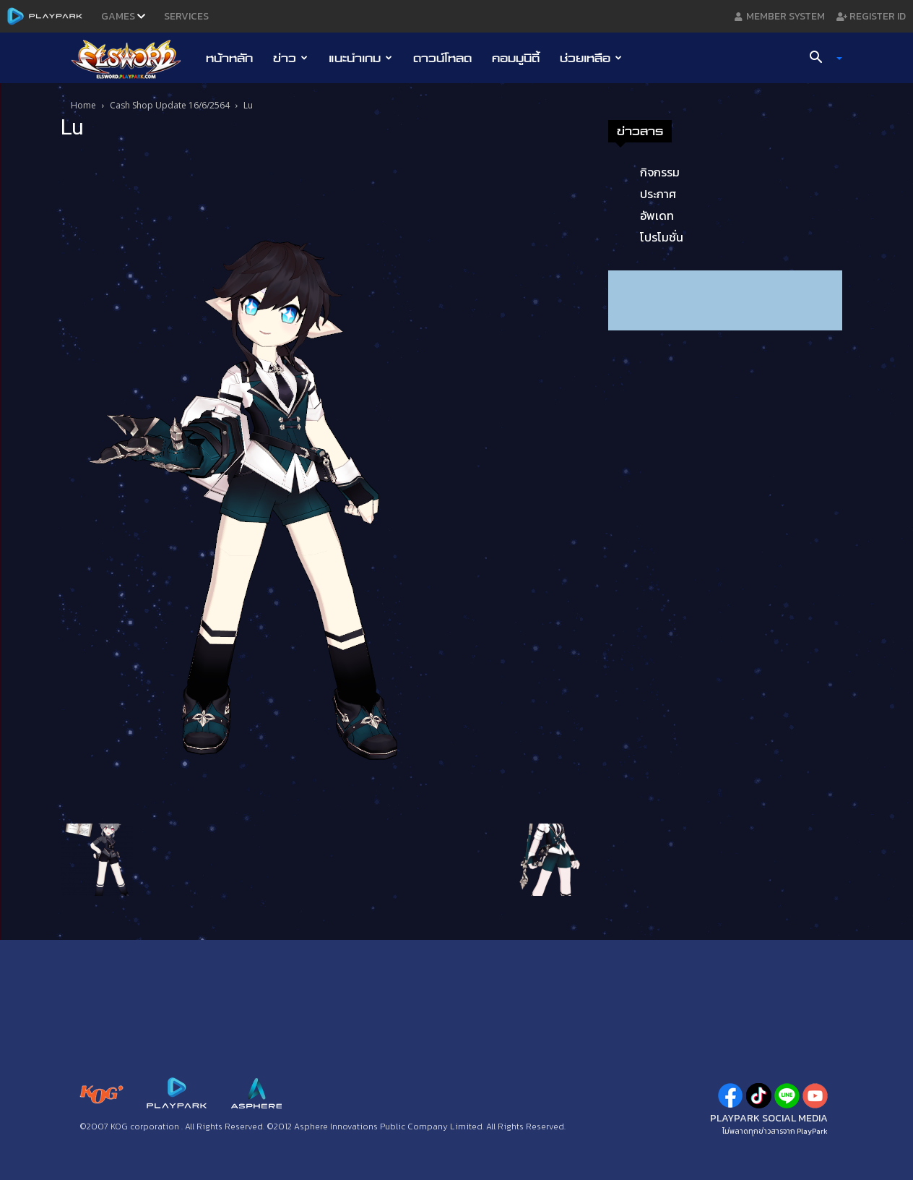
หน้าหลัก (229, 57)
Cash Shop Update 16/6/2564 (170, 105)
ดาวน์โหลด (442, 57)
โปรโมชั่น (661, 237)
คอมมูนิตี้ (516, 57)
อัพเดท (657, 215)
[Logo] (133, 59)
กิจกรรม (660, 172)
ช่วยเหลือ (591, 57)
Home (83, 105)
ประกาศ (658, 193)
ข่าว (290, 57)
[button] (820, 59)
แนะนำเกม (360, 57)
